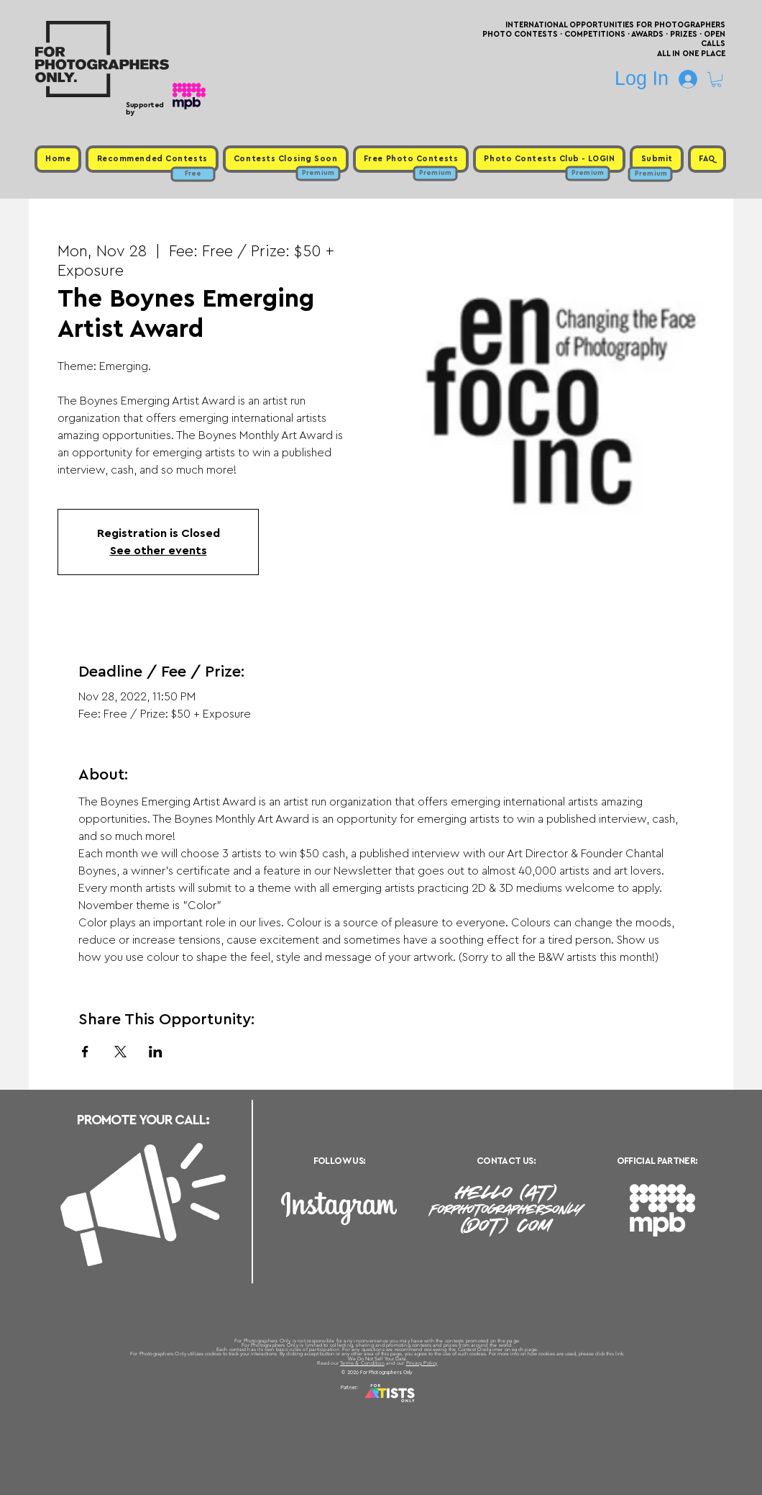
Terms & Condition (362, 1363)
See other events (158, 550)
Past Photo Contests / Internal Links (428, 1405)
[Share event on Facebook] (85, 1051)
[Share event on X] (120, 1051)
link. (620, 1353)
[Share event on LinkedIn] (155, 1051)
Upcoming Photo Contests (300, 1405)
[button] (716, 79)
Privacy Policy (422, 1363)
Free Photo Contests (358, 1405)
